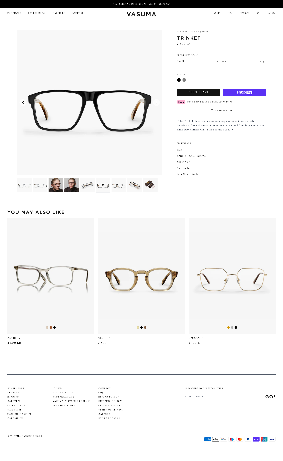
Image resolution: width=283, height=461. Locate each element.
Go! (270, 396)
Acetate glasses (199, 31)
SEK (230, 13)
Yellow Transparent (138, 328)
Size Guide (183, 168)
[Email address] (225, 396)
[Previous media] (22, 102)
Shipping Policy (110, 401)
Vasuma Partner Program (71, 401)
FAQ (100, 392)
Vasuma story (63, 392)
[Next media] (156, 102)
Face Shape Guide (188, 174)
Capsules (59, 13)
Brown (51, 328)
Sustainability (64, 397)
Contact (104, 388)
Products (14, 13)
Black (179, 80)
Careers (104, 414)
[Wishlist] (258, 13)
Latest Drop (36, 13)
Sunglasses (15, 388)
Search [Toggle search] (245, 13)
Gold (228, 328)
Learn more (225, 101)
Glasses (13, 392)
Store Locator (109, 418)
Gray (184, 80)
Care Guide (15, 418)
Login (217, 13)
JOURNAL (78, 13)
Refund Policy (108, 397)
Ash (47, 328)
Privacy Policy (109, 405)
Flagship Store (64, 405)
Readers (13, 397)
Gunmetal (232, 328)
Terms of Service (110, 409)
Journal (58, 388)
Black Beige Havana (145, 328)
